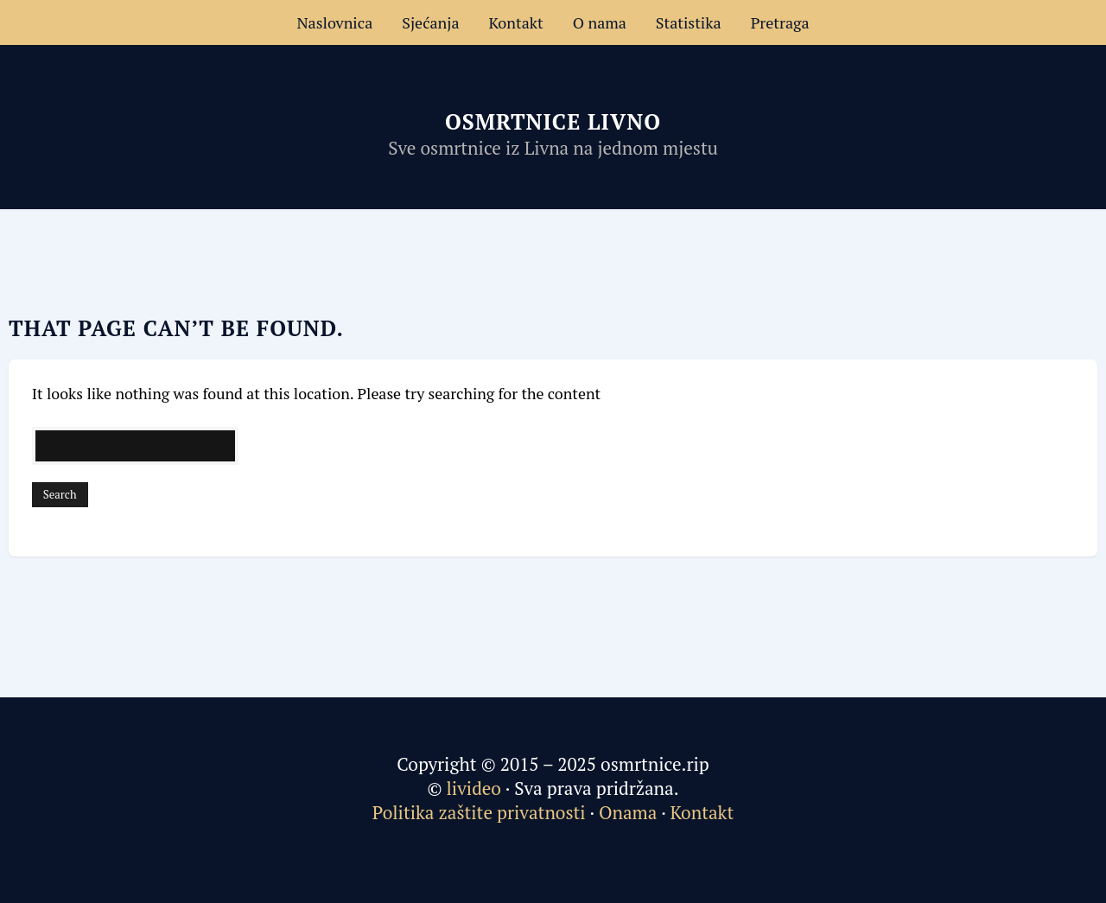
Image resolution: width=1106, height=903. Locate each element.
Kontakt (516, 22)
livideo (476, 788)
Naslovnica (334, 22)
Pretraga (780, 22)
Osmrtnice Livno (553, 121)
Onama (628, 812)
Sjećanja (430, 22)
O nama (599, 22)
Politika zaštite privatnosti (479, 812)
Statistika (688, 22)
